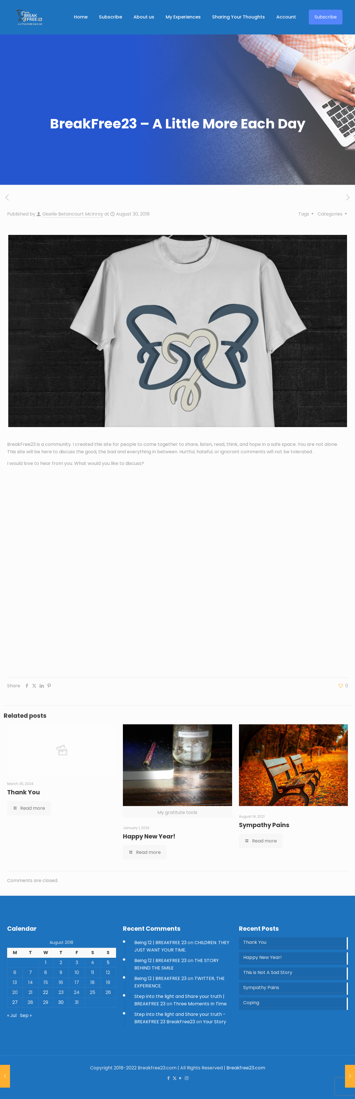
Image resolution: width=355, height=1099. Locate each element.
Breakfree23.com (245, 1068)
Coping (251, 1002)
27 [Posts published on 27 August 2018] (15, 1002)
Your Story (214, 1021)
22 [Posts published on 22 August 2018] (45, 992)
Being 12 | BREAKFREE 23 (160, 942)
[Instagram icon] (186, 1078)
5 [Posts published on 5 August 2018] (108, 962)
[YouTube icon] (180, 1078)
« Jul (12, 1015)
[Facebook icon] (169, 1078)
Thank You (23, 792)
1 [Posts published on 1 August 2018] (45, 962)
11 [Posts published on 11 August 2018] (92, 972)
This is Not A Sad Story (267, 972)
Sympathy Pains (264, 825)
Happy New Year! (149, 836)
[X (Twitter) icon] (175, 1078)
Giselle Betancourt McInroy (72, 214)
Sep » (26, 1015)
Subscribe (326, 17)
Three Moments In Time (200, 1003)
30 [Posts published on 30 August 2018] (61, 1002)
